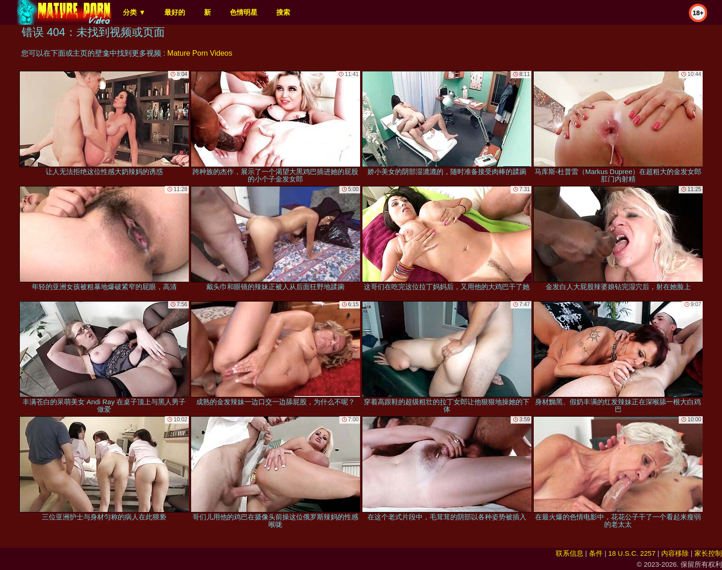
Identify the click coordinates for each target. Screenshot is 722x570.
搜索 (283, 12)
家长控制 (708, 553)
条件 (596, 553)
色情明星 (243, 12)
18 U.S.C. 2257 (632, 553)
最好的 (174, 12)
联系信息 (569, 553)
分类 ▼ (134, 12)
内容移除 (675, 553)
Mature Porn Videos (199, 53)
